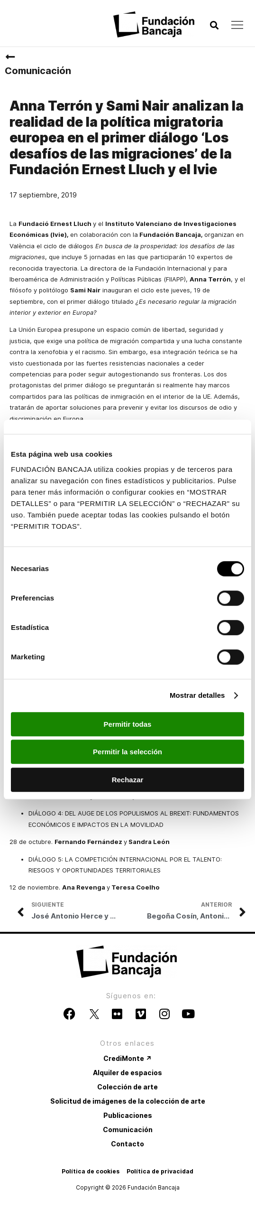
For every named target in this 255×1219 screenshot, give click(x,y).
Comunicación (38, 70)
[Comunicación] (10, 57)
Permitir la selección (127, 752)
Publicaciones (127, 1115)
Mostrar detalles (197, 695)
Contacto (127, 1144)
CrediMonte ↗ (127, 1058)
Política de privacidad (160, 1171)
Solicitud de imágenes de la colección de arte (127, 1101)
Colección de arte (127, 1087)
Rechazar (128, 780)
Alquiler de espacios (127, 1073)
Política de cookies (90, 1171)
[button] (214, 25)
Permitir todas (128, 724)
